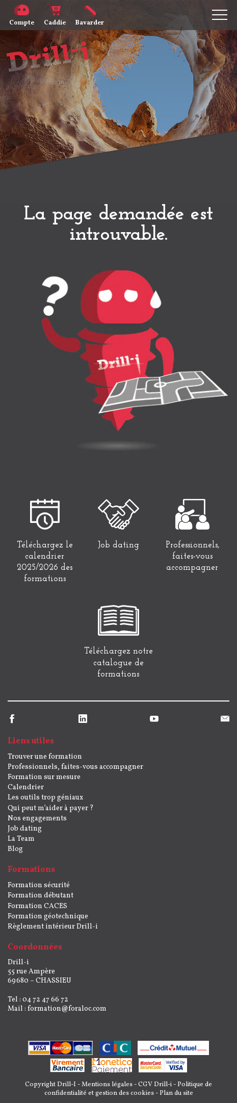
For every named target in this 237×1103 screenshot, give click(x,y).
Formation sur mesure (44, 777)
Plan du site (176, 1093)
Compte (21, 19)
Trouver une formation (45, 757)
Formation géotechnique (48, 916)
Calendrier (26, 787)
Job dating (25, 829)
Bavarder (89, 19)
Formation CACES (37, 906)
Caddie (55, 19)
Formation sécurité (39, 885)
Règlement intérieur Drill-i (53, 927)
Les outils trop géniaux (45, 798)
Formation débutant (40, 895)
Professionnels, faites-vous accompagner (75, 767)
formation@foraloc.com (67, 1009)
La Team (21, 839)
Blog (15, 849)
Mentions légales (107, 1084)
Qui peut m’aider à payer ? (51, 808)
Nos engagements (37, 818)
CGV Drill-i (155, 1084)
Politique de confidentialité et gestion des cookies (128, 1089)
